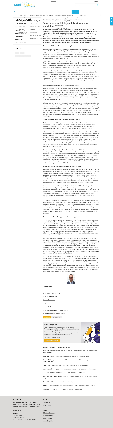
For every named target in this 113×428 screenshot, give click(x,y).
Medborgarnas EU (20, 43)
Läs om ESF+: (46, 303)
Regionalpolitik (19, 27)
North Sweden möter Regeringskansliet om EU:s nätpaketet (62, 389)
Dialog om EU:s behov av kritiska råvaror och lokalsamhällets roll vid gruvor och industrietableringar (68, 361)
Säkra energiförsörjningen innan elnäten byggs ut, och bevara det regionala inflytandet (69, 369)
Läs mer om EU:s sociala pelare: (51, 293)
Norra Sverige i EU (56, 317)
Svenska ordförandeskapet (23, 56)
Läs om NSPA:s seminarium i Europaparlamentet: (56, 310)
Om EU (68, 12)
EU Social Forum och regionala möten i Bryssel (59, 382)
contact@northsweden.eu (20, 418)
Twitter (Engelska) (47, 418)
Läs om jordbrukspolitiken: (49, 307)
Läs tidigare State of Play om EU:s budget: (54, 313)
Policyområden (23, 12)
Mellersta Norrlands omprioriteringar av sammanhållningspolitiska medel (66, 356)
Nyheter (75, 12)
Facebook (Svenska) (48, 415)
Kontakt (96, 1)
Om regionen (40, 12)
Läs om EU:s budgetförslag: (50, 296)
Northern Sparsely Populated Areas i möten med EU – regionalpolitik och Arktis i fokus (69, 385)
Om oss (32, 12)
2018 (53, 19)
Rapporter (50, 12)
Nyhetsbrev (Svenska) (48, 413)
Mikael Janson (56, 337)
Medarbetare (46, 402)
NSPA (22, 53)
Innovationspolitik (21, 33)
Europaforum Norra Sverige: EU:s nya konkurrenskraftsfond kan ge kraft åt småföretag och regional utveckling (70, 351)
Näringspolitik (19, 36)
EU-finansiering (60, 12)
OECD (17, 53)
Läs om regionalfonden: (49, 300)
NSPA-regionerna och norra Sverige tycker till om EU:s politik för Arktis (65, 365)
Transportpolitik (20, 30)
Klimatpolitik (18, 39)
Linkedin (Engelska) (48, 421)
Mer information (52, 340)
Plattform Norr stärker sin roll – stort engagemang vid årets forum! (64, 373)
